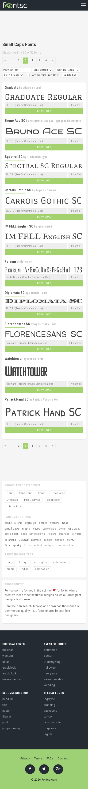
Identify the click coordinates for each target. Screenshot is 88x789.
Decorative (58, 493)
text (4, 705)
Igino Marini (45, 226)
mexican (8, 650)
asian (6, 661)
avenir (62, 528)
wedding (49, 685)
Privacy (25, 758)
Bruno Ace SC (15, 121)
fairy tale (76, 534)
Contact (62, 758)
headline (8, 699)
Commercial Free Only (42, 75)
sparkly (17, 545)
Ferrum (10, 261)
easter (48, 655)
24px (7, 545)
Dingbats (12, 499)
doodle (8, 523)
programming (11, 728)
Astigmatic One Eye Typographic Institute (55, 120)
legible (48, 734)
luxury (22, 562)
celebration (60, 562)
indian (25, 569)
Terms (38, 758)
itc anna (52, 534)
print (5, 722)
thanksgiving (52, 661)
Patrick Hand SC (17, 399)
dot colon (26, 261)
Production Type (37, 157)
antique (49, 545)
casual (24, 539)
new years (50, 673)
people (47, 539)
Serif (10, 493)
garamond (10, 540)
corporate (50, 728)
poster (6, 710)
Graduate (11, 87)
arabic (11, 569)
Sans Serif (25, 493)
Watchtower (14, 359)
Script (41, 493)
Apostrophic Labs (45, 324)
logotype (49, 699)
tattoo (48, 716)
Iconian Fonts (35, 358)
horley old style (37, 534)
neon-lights (40, 562)
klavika (36, 528)
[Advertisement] (39, 26)
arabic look (9, 673)
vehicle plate (49, 528)
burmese (36, 540)
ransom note (52, 722)
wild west (74, 528)
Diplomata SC (15, 293)
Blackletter (53, 499)
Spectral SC (14, 157)
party (10, 562)
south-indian (12, 534)
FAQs (49, 758)
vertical (38, 545)
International (14, 506)
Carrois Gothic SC (18, 190)
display (6, 716)
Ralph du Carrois (45, 190)
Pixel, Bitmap (32, 499)
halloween (50, 667)
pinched (42, 523)
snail (24, 534)
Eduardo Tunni (32, 87)
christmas (50, 650)
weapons (55, 523)
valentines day (53, 679)
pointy (70, 539)
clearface (64, 534)
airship (18, 523)
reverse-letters (65, 545)
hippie (26, 528)
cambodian (42, 569)
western (7, 655)
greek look (9, 667)
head (65, 522)
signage (30, 522)
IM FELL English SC (19, 226)
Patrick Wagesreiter (45, 399)
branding (49, 705)
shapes (59, 539)
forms (27, 545)
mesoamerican (12, 679)
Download (44, 111)
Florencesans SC (17, 324)
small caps (12, 528)
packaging (50, 710)
